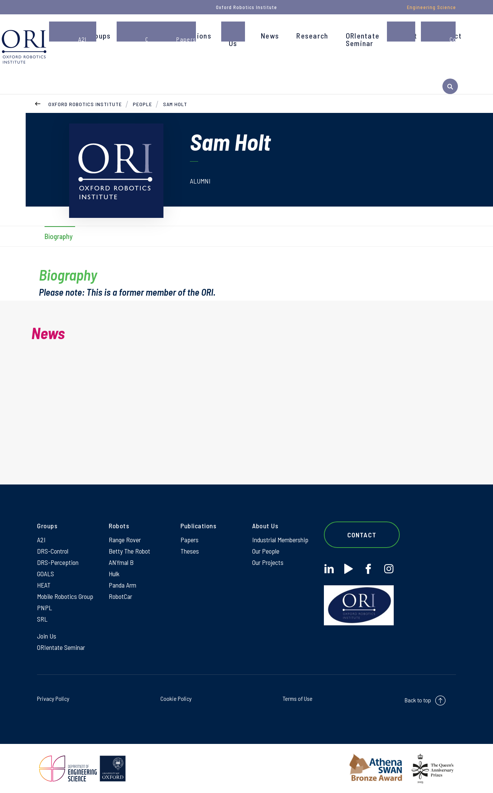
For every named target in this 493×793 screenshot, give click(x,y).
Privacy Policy (53, 698)
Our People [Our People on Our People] (265, 551)
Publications (190, 35)
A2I (41, 539)
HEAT (44, 585)
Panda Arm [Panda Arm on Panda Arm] (122, 585)
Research (312, 35)
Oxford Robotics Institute (85, 104)
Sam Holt (175, 104)
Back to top (418, 700)
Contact (448, 35)
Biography (58, 236)
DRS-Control (52, 551)
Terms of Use (298, 698)
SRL (42, 619)
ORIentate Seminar (363, 39)
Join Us (236, 39)
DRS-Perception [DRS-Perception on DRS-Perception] (58, 562)
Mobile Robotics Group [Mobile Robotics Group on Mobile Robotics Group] (65, 596)
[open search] (450, 86)
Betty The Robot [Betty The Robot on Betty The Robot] (129, 551)
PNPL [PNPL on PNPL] (44, 607)
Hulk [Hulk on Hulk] (114, 573)
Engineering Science (431, 7)
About (407, 35)
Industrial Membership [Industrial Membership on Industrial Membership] (280, 539)
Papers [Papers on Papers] (189, 539)
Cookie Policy (176, 698)
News (270, 35)
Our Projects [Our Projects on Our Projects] (267, 562)
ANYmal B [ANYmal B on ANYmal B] (121, 562)
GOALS (45, 573)
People (139, 35)
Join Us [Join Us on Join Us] (46, 636)
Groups (99, 35)
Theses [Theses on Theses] (189, 551)
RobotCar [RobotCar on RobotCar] (120, 596)
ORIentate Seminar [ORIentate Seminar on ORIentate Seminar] (61, 647)
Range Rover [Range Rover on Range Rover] (125, 539)
